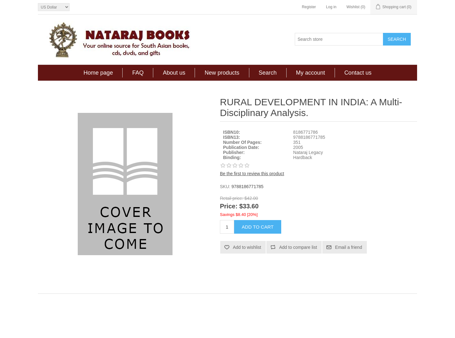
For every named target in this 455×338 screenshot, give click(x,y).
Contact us (358, 73)
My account (310, 73)
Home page (98, 73)
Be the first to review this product (252, 173)
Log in (331, 7)
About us (174, 73)
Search (268, 73)
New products (221, 73)
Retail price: (231, 198)
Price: (229, 206)
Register (309, 7)
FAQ (137, 73)
